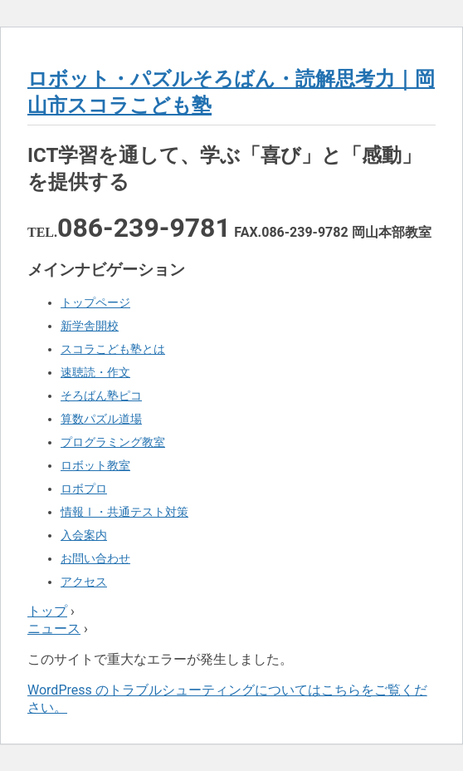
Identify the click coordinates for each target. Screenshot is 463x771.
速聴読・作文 (95, 372)
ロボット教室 (95, 465)
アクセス (84, 581)
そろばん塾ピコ (101, 395)
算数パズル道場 (101, 418)
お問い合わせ (95, 558)
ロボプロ (84, 488)
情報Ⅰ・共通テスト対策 (124, 511)
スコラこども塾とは (113, 349)
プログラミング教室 (113, 442)
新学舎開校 (90, 325)
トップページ (95, 302)
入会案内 (84, 535)
